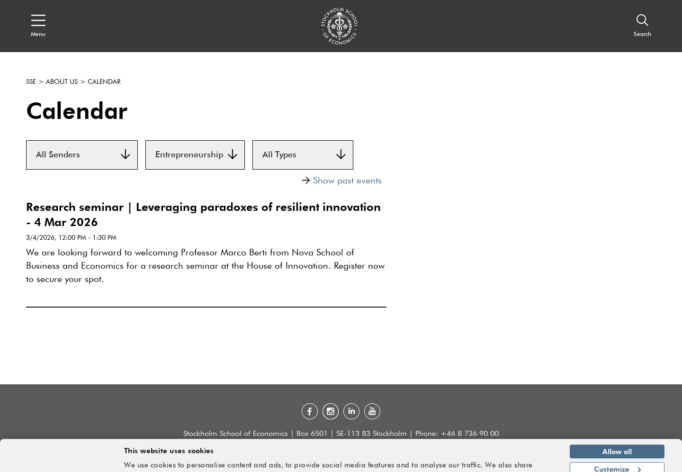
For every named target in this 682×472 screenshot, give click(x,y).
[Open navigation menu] (38, 26)
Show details (527, 460)
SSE (31, 82)
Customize (617, 441)
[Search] (642, 26)
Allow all (617, 424)
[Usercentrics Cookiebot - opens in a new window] (61, 459)
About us (62, 82)
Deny (617, 458)
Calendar (104, 82)
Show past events (341, 180)
